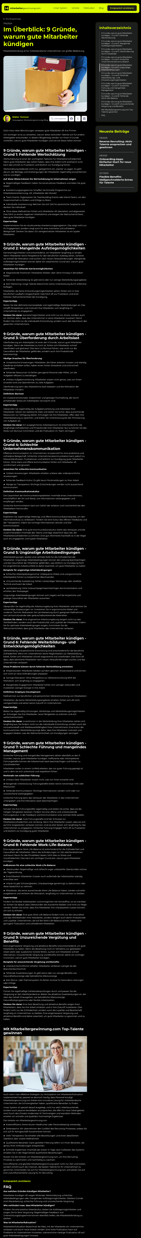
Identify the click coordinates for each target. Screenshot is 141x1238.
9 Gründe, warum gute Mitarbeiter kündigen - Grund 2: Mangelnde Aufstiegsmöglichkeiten (116, 43)
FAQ (103, 115)
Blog (101, 8)
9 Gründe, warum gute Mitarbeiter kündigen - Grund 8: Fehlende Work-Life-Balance (116, 96)
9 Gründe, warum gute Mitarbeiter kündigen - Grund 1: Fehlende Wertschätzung (116, 35)
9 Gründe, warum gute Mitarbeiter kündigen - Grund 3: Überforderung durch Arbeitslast (117, 51)
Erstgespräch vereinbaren (122, 8)
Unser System (60, 8)
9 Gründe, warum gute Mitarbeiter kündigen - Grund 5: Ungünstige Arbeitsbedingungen (116, 67)
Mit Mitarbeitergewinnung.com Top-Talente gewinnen (117, 111)
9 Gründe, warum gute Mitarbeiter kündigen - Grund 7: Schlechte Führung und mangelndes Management (116, 86)
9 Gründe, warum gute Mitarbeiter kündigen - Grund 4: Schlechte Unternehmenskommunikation (116, 59)
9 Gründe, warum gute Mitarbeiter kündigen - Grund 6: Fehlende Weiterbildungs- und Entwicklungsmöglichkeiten (116, 76)
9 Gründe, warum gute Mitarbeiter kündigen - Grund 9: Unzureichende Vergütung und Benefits (117, 104)
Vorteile (75, 8)
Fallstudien (89, 8)
